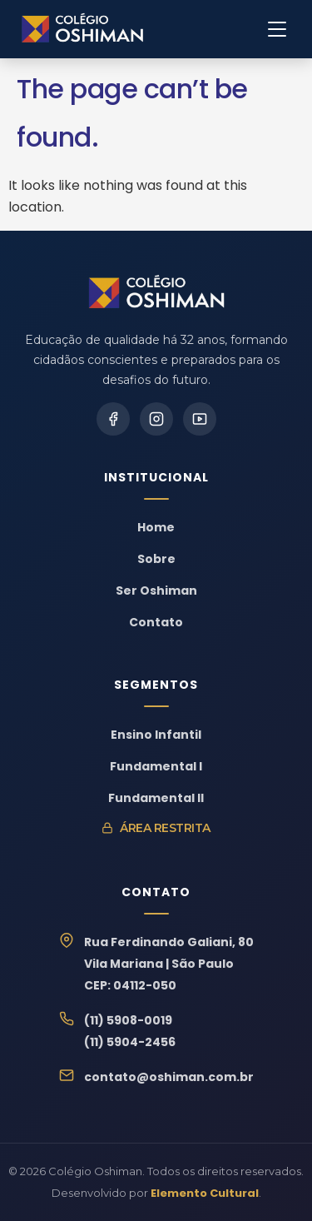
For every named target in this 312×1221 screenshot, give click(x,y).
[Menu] (277, 29)
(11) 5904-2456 (130, 1042)
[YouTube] (199, 419)
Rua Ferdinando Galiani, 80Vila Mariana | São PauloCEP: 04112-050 (169, 964)
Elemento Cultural (205, 1193)
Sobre (156, 559)
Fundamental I (156, 766)
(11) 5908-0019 (128, 1020)
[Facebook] (113, 419)
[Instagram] (156, 419)
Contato (156, 622)
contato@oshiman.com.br (169, 1077)
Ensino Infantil (156, 734)
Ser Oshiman (156, 590)
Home (156, 527)
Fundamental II (156, 798)
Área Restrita (156, 827)
